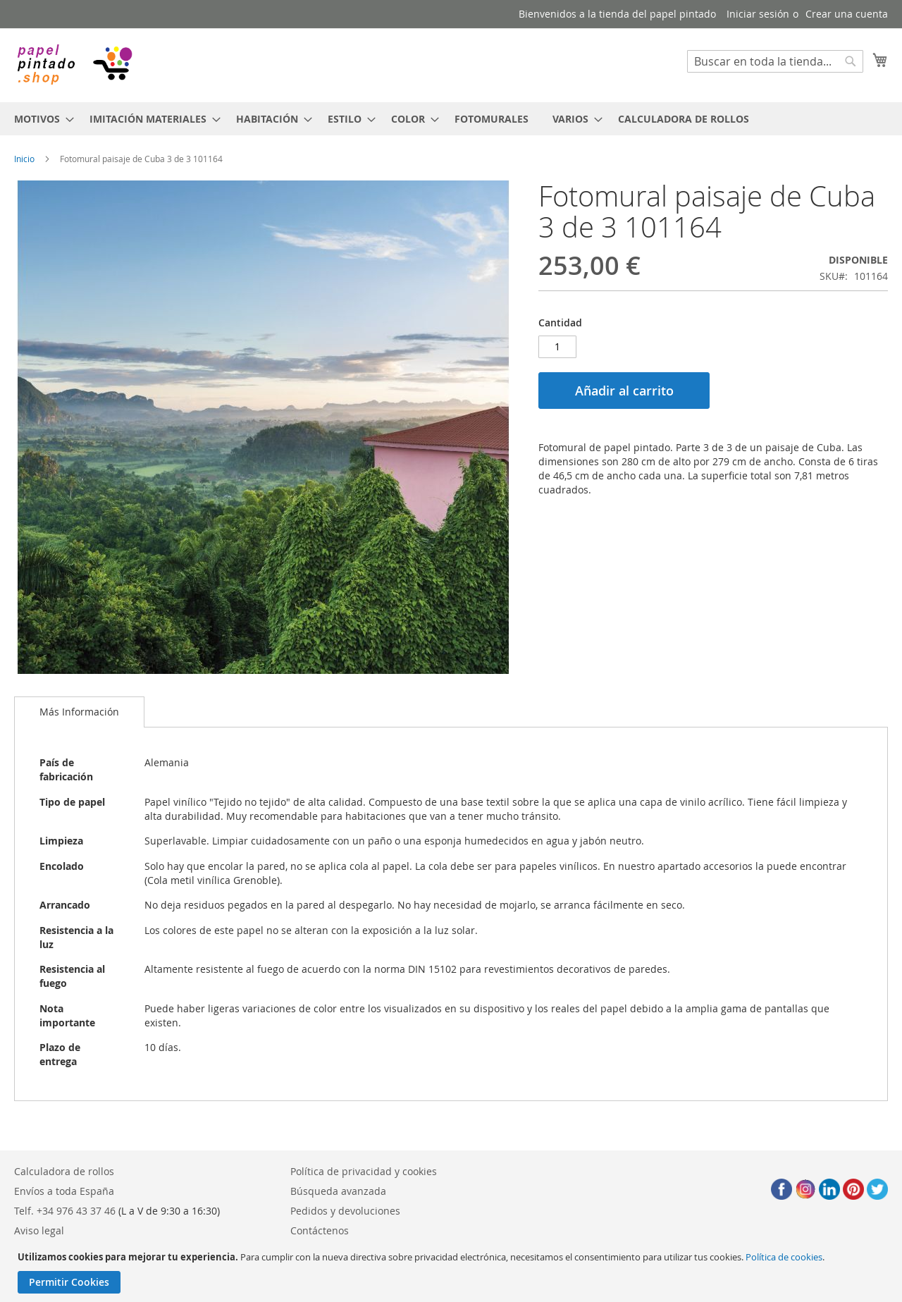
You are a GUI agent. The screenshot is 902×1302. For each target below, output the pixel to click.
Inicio (24, 158)
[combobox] (775, 61)
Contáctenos (319, 1230)
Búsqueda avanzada (338, 1191)
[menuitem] (40, 118)
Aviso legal (39, 1230)
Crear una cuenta (846, 13)
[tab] (79, 711)
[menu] (451, 118)
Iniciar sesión (758, 13)
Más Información (79, 711)
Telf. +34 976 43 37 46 (65, 1210)
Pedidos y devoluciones (345, 1210)
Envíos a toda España (64, 1191)
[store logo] (74, 64)
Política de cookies (784, 1257)
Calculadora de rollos (64, 1171)
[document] (453, 1272)
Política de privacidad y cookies (363, 1171)
